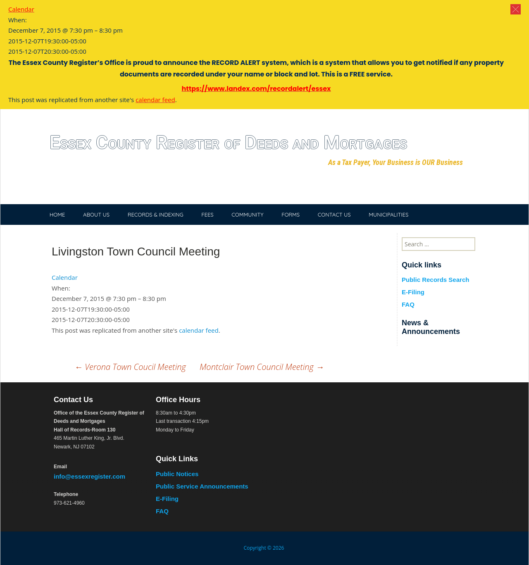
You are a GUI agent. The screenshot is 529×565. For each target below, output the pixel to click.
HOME (57, 214)
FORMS (290, 214)
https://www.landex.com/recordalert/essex (256, 88)
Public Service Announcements (202, 486)
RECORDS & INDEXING (155, 214)
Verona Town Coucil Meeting (130, 366)
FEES (207, 214)
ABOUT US (96, 214)
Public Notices (177, 473)
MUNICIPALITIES (388, 214)
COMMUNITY (247, 214)
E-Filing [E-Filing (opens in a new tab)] (167, 498)
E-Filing (413, 292)
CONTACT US (334, 214)
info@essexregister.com (89, 476)
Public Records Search (435, 279)
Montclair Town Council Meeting (262, 366)
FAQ (408, 304)
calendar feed (199, 330)
